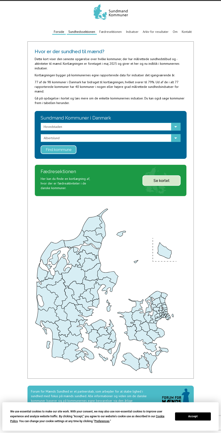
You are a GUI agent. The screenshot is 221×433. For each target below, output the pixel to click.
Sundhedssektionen (81, 32)
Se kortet (162, 180)
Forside (59, 32)
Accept (193, 416)
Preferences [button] (101, 421)
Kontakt (187, 32)
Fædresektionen (110, 32)
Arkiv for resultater (156, 32)
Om (175, 32)
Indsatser (132, 32)
